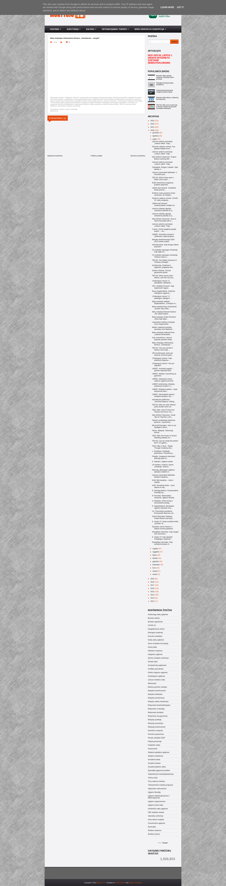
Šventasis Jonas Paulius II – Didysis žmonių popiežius (162, 528)
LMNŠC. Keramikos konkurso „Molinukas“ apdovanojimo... (163, 235)
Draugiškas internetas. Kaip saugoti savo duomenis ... (165, 533)
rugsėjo (155, 549)
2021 (153, 127)
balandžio (156, 565)
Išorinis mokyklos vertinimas (158, 658)
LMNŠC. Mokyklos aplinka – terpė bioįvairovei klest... (164, 390)
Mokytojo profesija (154, 720)
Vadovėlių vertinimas (155, 816)
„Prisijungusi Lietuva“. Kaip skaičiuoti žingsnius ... (162, 359)
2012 (153, 601)
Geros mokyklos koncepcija (158, 643)
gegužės (155, 561)
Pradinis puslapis (96, 156)
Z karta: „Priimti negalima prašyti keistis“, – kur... (164, 230)
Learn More (167, 7)
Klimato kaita (153, 662)
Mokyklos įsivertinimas (156, 698)
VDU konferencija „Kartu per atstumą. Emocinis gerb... (162, 354)
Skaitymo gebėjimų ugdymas (158, 752)
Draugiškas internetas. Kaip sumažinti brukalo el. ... (162, 543)
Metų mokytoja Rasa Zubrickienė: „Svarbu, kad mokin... (164, 308)
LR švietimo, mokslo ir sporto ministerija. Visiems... (163, 466)
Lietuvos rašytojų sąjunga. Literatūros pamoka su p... (163, 210)
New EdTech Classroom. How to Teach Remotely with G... (164, 220)
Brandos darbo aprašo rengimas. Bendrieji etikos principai (165, 77)
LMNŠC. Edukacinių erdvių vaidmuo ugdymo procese (162, 380)
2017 (153, 585)
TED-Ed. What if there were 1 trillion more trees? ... (163, 179)
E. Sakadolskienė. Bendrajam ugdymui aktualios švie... (163, 507)
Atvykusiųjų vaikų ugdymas (158, 614)
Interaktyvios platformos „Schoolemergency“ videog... (163, 401)
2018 (153, 582)
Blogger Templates (135, 882)
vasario (155, 571)
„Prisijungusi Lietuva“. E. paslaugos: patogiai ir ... (162, 297)
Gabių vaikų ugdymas (156, 640)
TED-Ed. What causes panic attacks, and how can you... (163, 277)
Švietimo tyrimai (154, 834)
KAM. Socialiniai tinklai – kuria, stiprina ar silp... (163, 486)
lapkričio (155, 136)
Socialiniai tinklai (154, 760)
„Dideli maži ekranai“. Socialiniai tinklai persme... (164, 189)
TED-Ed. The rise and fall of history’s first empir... (162, 349)
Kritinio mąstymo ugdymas (158, 672)
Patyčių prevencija (154, 741)
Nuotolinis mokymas (155, 731)
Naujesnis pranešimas (54, 156)
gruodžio (155, 133)
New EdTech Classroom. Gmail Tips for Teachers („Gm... (163, 416)
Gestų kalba (152, 647)
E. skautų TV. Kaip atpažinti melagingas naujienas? (162, 538)
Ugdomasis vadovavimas (157, 789)
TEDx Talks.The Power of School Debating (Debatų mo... (164, 437)
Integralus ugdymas (155, 654)
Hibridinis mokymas (155, 651)
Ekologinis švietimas (155, 633)
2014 (153, 595)
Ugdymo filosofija (154, 792)
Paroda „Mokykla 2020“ (156, 738)
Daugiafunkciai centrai (156, 629)
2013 (153, 598)
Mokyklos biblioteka (155, 694)
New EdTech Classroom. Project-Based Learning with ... (164, 158)
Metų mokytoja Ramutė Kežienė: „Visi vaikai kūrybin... (164, 313)
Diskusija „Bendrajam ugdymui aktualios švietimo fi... (163, 471)
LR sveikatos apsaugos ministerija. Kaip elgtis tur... (165, 251)
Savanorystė (152, 749)
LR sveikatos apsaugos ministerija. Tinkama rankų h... (165, 256)
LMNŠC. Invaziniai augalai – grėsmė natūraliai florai (162, 370)
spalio (154, 139)
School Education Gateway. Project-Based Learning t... (163, 517)
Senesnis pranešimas (137, 156)
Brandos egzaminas (155, 622)
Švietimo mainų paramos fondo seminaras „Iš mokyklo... (163, 194)
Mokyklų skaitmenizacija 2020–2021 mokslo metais (163, 240)
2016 (153, 588)
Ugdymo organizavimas (156, 801)
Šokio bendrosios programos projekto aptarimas (162, 184)
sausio (155, 574)
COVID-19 (152, 625)
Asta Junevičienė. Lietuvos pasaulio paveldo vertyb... (162, 339)
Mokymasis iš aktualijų (156, 709)
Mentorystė (152, 683)
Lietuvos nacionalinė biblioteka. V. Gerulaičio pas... (164, 173)
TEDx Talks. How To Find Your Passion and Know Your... (163, 411)
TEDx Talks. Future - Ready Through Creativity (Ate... (162, 447)
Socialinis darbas (154, 763)
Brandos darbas (154, 618)
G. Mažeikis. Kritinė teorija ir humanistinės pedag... (162, 502)
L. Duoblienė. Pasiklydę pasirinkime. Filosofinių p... (163, 452)
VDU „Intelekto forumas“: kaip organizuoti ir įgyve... (163, 287)
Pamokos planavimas (156, 734)
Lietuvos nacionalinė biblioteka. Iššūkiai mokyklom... (163, 476)
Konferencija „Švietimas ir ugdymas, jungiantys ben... (163, 266)
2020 (153, 130)
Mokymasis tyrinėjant (156, 712)
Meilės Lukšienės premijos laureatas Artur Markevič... (163, 328)
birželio (155, 558)
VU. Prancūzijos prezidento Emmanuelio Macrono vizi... (163, 512)
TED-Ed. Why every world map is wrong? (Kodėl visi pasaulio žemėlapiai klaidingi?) (166, 106)
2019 (153, 579)
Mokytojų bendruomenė (156, 727)
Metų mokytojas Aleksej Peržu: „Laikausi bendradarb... (163, 333)
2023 (153, 121)
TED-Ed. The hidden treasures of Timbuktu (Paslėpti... (164, 261)
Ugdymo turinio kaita (155, 805)
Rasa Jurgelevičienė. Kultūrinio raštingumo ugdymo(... (163, 292)
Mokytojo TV (101, 882)
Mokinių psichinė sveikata (157, 687)
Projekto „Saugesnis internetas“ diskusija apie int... (163, 457)
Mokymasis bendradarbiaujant (159, 705)
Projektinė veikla (154, 745)
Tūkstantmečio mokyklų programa (160, 785)
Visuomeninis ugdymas (156, 823)
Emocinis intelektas (155, 636)
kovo (154, 568)
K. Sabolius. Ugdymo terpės (162, 462)
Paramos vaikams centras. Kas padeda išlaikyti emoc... (163, 148)
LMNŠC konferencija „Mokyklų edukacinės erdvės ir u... (163, 385)
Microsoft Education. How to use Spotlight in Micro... (164, 426)
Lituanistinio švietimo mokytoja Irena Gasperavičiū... (163, 323)
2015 (153, 592)
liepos (154, 555)
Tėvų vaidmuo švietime (156, 781)
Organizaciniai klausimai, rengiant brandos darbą (164, 91)
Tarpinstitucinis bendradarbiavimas (161, 774)
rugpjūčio (156, 552)
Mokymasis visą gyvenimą (157, 716)
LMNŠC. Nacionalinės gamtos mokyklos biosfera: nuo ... (163, 395)
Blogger (165, 843)
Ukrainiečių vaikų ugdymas (158, 809)
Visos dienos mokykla (156, 820)
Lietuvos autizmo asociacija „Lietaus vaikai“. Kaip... (162, 142)
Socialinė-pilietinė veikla (157, 767)
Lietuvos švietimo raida (156, 680)
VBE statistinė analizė (156, 812)
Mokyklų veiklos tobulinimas (158, 702)
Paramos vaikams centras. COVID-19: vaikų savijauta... (165, 199)
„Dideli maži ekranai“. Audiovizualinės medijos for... (164, 204)
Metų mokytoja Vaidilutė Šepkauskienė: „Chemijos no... (164, 302)
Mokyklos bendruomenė (157, 691)
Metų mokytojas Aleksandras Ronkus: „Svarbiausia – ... (162, 344)
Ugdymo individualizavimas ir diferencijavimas (159, 797)
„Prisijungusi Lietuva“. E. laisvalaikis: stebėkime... (162, 282)
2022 (153, 124)
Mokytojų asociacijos (155, 723)
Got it (180, 7)
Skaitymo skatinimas (155, 756)
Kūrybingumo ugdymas (156, 676)
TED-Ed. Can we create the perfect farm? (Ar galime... (165, 442)
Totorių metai (153, 778)
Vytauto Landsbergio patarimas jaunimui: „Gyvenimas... (163, 421)
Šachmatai (152, 827)
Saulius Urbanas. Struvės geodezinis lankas (161, 271)
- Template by (115, 882)
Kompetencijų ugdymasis (157, 665)
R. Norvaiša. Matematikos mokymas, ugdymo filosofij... (163, 497)
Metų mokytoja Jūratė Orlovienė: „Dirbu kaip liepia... (164, 318)
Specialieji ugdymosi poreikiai (159, 770)
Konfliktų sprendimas (155, 669)
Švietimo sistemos (154, 830)
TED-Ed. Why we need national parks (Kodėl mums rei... (163, 406)
